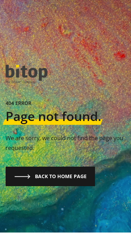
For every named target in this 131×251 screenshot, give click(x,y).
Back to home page (50, 176)
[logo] (27, 74)
